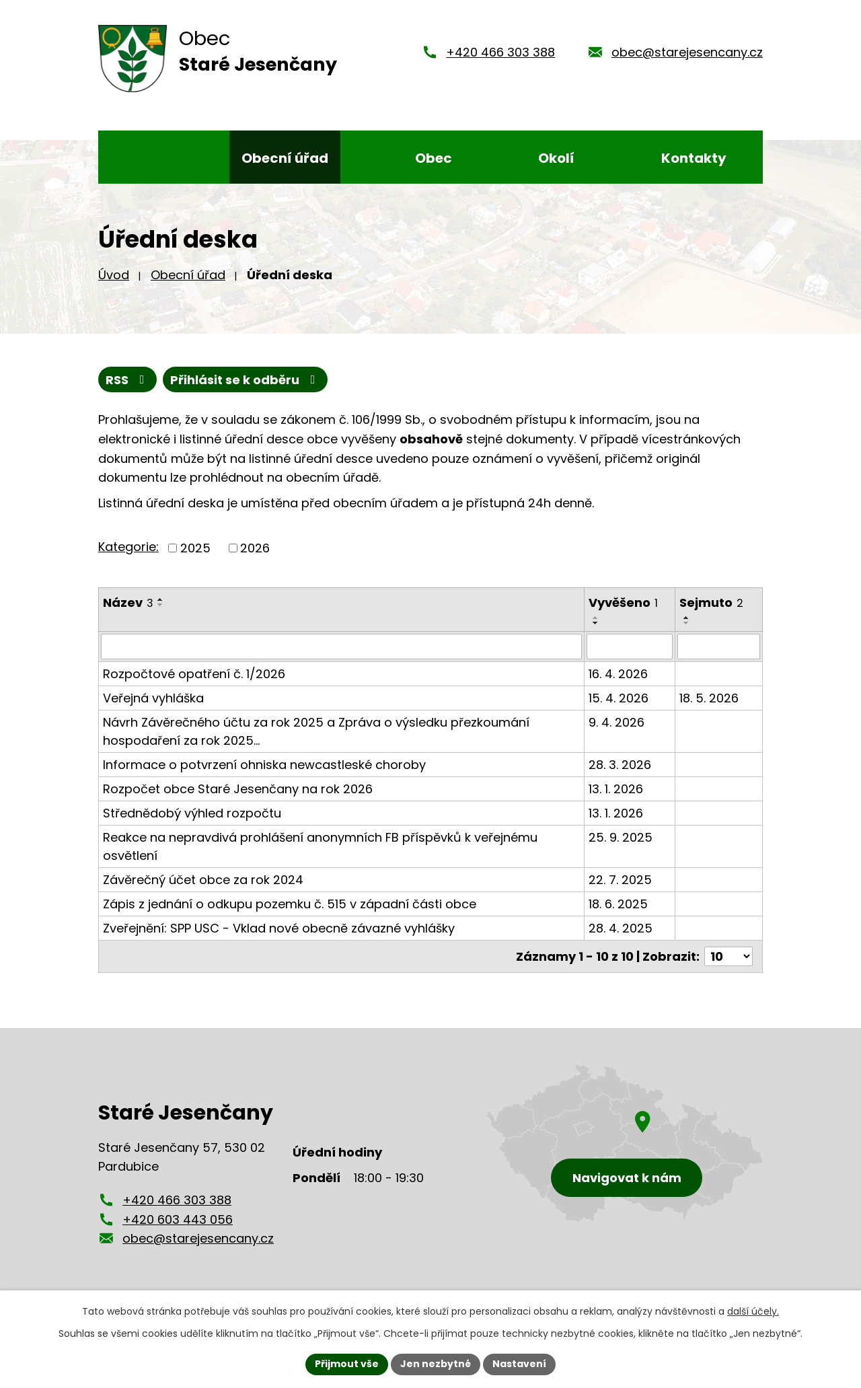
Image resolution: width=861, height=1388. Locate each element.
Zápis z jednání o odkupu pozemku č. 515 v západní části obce (289, 904)
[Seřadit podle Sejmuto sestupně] (686, 623)
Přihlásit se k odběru (245, 379)
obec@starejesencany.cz (687, 52)
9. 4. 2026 (616, 722)
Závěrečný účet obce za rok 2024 (203, 879)
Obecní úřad (188, 274)
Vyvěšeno (623, 602)
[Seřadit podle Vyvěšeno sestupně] (596, 623)
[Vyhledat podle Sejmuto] (718, 646)
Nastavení (519, 1364)
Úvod (113, 274)
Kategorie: (128, 546)
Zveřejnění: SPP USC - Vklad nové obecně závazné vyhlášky (279, 928)
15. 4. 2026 (618, 698)
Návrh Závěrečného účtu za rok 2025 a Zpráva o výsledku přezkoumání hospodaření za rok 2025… (316, 731)
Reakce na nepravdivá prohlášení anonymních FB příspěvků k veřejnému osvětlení (320, 846)
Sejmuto (711, 602)
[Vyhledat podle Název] (341, 646)
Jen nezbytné (435, 1364)
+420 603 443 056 (177, 1218)
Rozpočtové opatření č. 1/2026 (194, 673)
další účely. (753, 1311)
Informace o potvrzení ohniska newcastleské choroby (264, 764)
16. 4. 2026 (618, 673)
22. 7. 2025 (620, 879)
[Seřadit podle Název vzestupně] (160, 599)
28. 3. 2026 (620, 764)
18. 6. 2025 (618, 904)
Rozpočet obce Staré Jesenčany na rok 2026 (238, 788)
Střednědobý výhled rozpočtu (192, 813)
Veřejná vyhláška (153, 698)
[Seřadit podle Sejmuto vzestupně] (686, 617)
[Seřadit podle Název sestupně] (160, 605)
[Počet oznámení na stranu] (728, 956)
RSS (128, 379)
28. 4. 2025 (620, 928)
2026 (255, 548)
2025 (195, 548)
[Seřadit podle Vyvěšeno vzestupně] (596, 617)
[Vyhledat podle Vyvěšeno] (630, 646)
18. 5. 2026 (709, 698)
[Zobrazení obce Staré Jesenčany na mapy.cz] (625, 1143)
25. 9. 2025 (620, 837)
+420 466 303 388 (500, 52)
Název (128, 602)
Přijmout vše (347, 1364)
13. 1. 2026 (616, 788)
